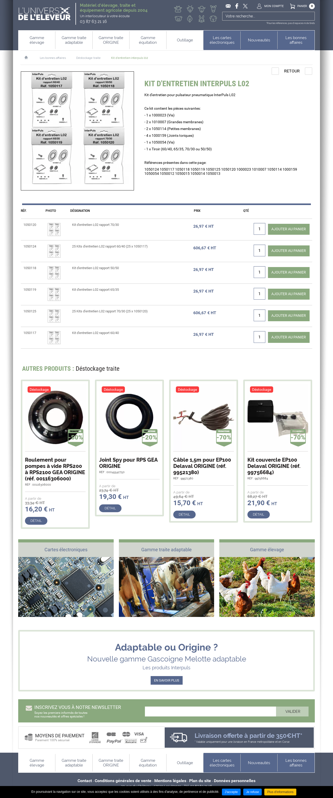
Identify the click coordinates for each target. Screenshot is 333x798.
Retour (292, 71)
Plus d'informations (280, 792)
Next (305, 370)
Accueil (28, 57)
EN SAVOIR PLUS (166, 680)
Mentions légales (170, 780)
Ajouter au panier (285, 228)
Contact (85, 780)
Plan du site (200, 780)
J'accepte (231, 792)
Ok (310, 16)
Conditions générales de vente (123, 780)
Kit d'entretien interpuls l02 (129, 58)
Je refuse (252, 792)
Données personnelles (234, 780)
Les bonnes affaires (53, 58)
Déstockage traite (88, 58)
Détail (36, 521)
